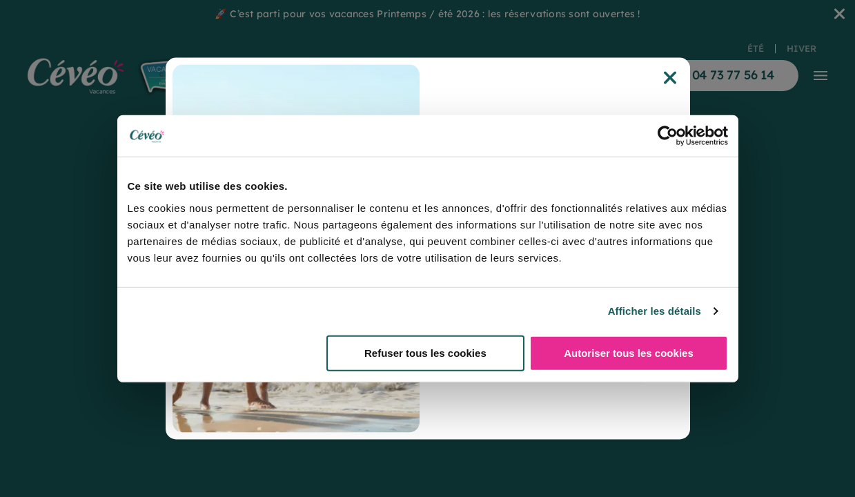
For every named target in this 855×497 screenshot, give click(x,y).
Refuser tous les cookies (425, 352)
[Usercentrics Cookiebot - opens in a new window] (667, 136)
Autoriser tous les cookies (629, 352)
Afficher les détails (654, 311)
